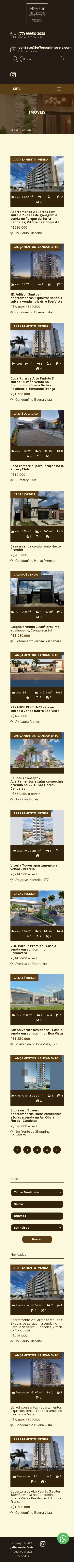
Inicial (14, 130)
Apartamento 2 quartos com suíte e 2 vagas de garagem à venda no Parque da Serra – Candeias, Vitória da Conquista (36, 1325)
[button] (37, 1192)
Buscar (37, 1239)
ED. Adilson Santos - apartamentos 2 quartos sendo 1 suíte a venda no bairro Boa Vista (36, 1410)
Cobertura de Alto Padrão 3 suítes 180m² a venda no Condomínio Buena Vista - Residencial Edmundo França (36, 1496)
